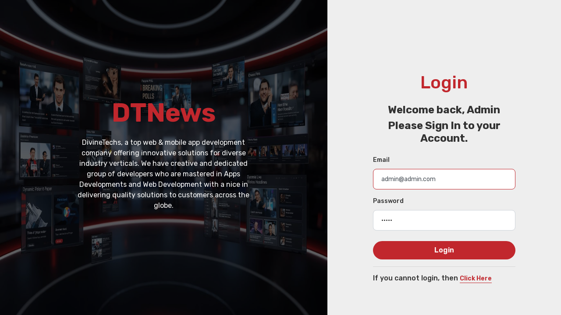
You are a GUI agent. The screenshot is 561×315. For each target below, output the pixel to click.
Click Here (476, 278)
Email (381, 160)
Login (444, 250)
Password (388, 201)
